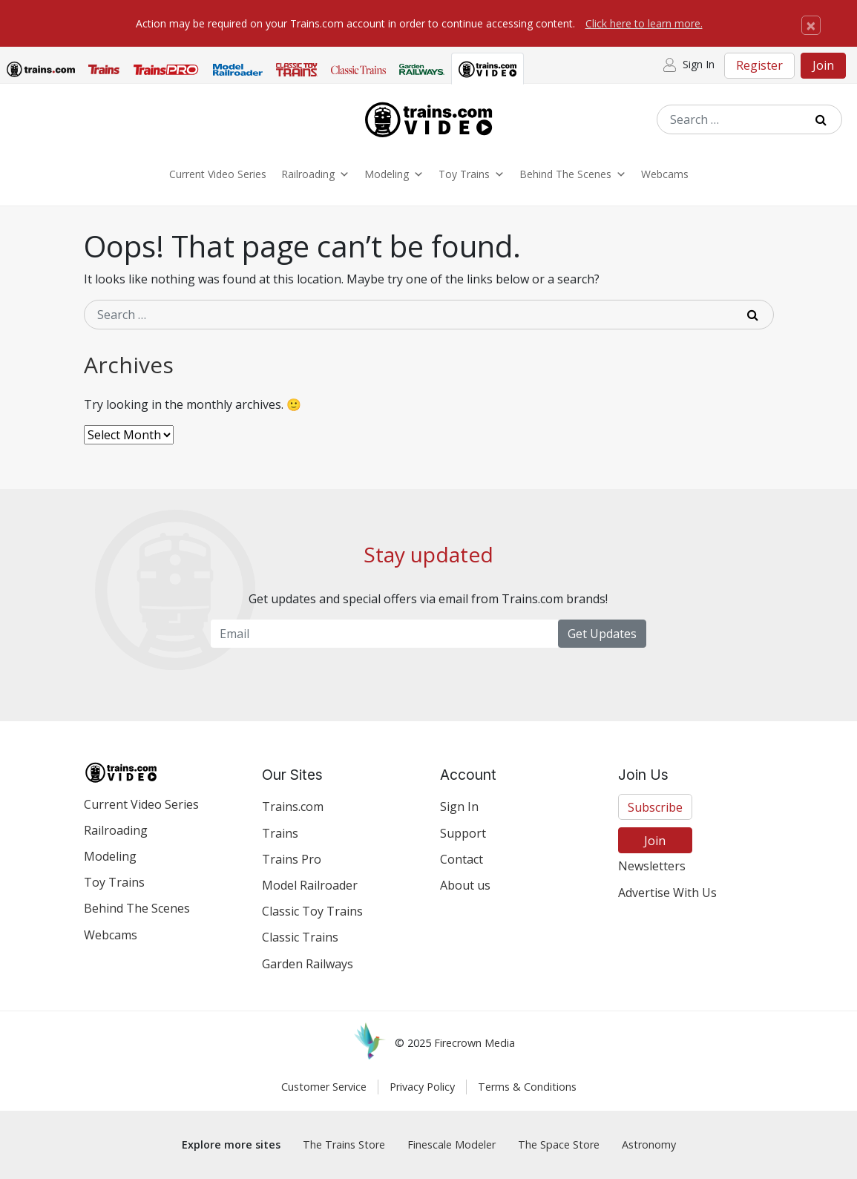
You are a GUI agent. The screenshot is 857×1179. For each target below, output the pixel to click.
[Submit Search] (826, 119)
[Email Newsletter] (384, 634)
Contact (461, 859)
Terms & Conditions (527, 1087)
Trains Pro (291, 859)
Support (463, 833)
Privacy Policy (422, 1087)
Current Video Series (217, 174)
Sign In (459, 806)
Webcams (665, 174)
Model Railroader (310, 885)
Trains (280, 833)
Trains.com (293, 806)
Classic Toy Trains (312, 911)
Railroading (315, 174)
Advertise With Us (667, 892)
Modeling (394, 174)
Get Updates (602, 633)
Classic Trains (300, 937)
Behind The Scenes (572, 174)
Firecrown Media (474, 1043)
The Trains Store (344, 1144)
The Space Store (559, 1144)
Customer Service (324, 1087)
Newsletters (652, 866)
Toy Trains (472, 174)
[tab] (41, 71)
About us (465, 885)
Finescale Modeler (451, 1144)
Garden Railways (307, 964)
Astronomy (649, 1144)
